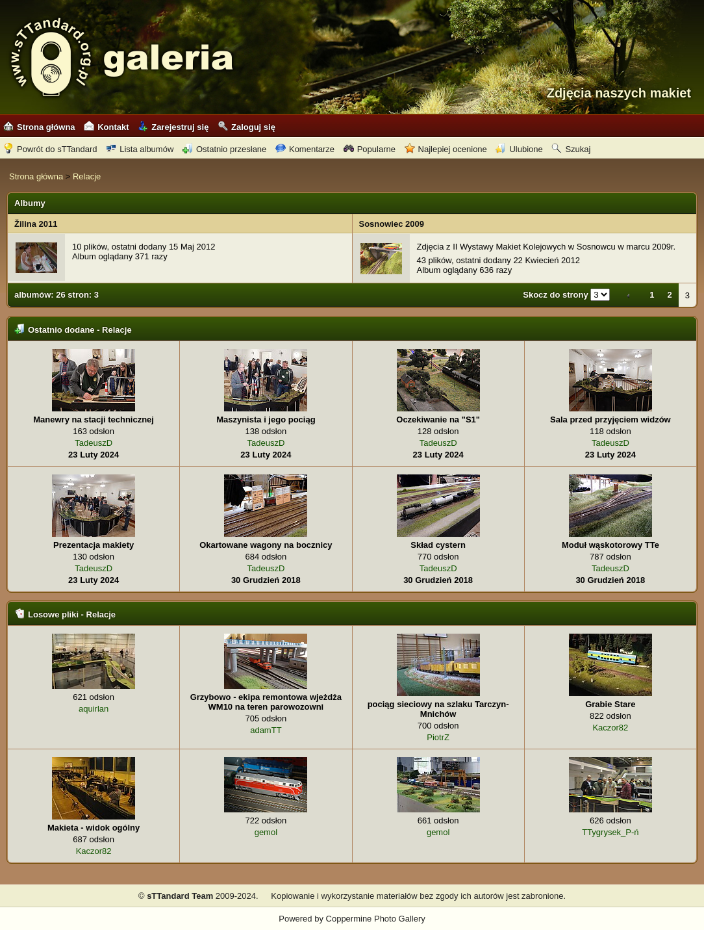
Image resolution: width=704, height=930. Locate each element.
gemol (266, 832)
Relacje (87, 176)
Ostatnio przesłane (224, 149)
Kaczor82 (610, 727)
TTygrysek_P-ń (610, 832)
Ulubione (519, 149)
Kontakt (106, 127)
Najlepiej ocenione (446, 149)
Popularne (370, 149)
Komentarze (304, 149)
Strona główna (39, 127)
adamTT (265, 730)
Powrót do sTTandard (50, 149)
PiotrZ (438, 737)
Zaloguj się (246, 127)
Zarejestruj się (173, 127)
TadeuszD (93, 443)
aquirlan (93, 709)
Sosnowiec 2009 (391, 224)
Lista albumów (139, 149)
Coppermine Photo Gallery (375, 919)
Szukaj (570, 149)
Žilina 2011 (35, 224)
